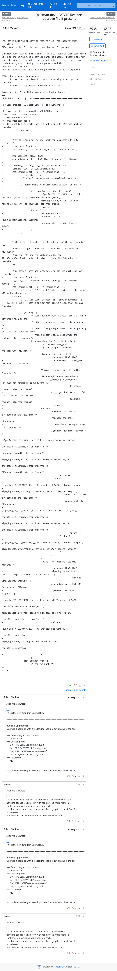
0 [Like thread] (70, 685)
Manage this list (35, 5)
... (8, 709)
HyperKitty (59, 966)
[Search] (112, 5)
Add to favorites (99, 60)
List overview (96, 39)
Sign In (53, 5)
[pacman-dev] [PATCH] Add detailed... (15, 19)
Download (97, 45)
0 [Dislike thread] (75, 685)
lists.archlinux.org (13, 5)
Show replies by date (76, 689)
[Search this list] (93, 5)
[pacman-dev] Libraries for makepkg (102, 19)
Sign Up (67, 5)
